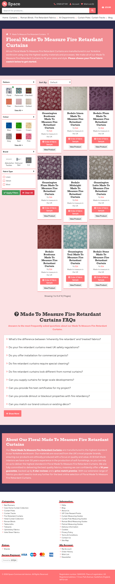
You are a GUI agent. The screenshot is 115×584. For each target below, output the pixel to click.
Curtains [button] (13, 17)
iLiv (29, 161)
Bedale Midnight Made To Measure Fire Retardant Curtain (75, 189)
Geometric (19, 103)
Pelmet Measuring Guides (71, 524)
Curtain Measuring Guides (71, 516)
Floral (9, 92)
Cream (29, 126)
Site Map (64, 540)
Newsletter (65, 557)
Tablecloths (8, 524)
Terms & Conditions (68, 535)
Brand (19, 151)
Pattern (19, 82)
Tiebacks (7, 526)
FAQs (62, 505)
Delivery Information (68, 526)
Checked (29, 92)
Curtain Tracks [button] (98, 17)
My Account (65, 548)
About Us (64, 510)
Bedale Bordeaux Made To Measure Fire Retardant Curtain (49, 259)
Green (19, 126)
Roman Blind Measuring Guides (73, 521)
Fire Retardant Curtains (12, 516)
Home (5, 17)
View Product (49, 149)
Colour (19, 116)
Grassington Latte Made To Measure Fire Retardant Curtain (101, 188)
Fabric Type (19, 171)
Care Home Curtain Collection (15, 507)
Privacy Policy (66, 532)
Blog (110, 17)
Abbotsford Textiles (9, 161)
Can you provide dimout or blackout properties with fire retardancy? (48, 396)
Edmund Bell (19, 161)
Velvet (8, 180)
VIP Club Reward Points (70, 513)
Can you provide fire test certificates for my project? (38, 387)
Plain (9, 103)
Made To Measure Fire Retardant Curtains (29, 34)
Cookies (63, 529)
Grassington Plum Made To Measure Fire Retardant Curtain (49, 188)
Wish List (64, 554)
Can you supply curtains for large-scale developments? (40, 379)
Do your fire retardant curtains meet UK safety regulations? (42, 347)
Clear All (27, 192)
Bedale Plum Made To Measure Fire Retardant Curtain (101, 119)
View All (19, 110)
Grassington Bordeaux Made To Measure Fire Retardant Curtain (49, 120)
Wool (8, 184)
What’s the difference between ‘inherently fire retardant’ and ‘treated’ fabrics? (53, 339)
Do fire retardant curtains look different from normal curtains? (44, 371)
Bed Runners (8, 505)
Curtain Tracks (9, 513)
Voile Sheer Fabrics (11, 532)
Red (19, 137)
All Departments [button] (67, 17)
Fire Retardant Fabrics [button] (45, 17)
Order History (66, 551)
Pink (29, 137)
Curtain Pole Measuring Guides (73, 518)
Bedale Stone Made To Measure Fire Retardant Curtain (101, 257)
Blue (9, 126)
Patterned (19, 92)
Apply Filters (11, 192)
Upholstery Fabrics (11, 529)
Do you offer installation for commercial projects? (37, 355)
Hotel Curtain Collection (13, 518)
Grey (9, 137)
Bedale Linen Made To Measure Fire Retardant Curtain (75, 119)
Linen (8, 177)
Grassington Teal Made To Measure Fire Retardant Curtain (75, 257)
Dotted (29, 103)
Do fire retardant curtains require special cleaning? (37, 363)
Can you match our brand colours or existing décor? (38, 404)
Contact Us (65, 537)
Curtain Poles (84, 17)
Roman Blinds (27, 17)
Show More (12, 413)
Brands (6, 548)
